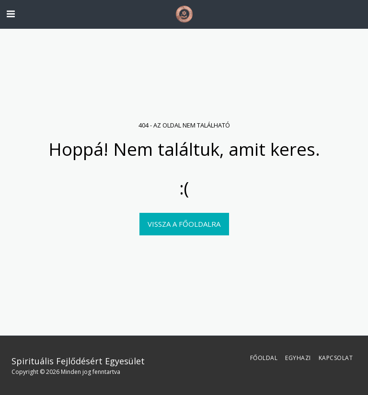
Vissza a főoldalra (184, 224)
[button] (10, 13)
